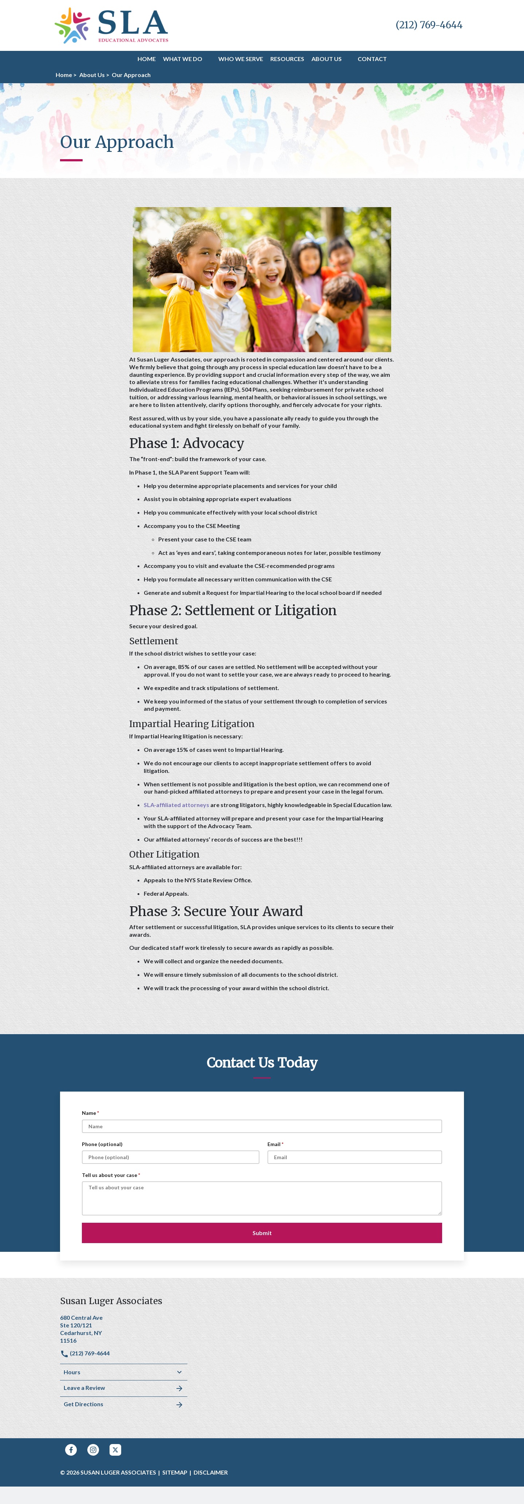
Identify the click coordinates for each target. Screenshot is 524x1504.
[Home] (147, 59)
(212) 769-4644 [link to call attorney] (85, 1353)
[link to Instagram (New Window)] (93, 1450)
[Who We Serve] (240, 59)
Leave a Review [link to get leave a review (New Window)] (124, 1388)
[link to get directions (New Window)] (123, 1328)
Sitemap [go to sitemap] (174, 1472)
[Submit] (262, 1233)
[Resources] (287, 59)
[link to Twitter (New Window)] (115, 1450)
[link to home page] (111, 24)
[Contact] (372, 59)
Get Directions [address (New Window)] (124, 1404)
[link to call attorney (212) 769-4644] (429, 25)
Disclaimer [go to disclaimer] (211, 1472)
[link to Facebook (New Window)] (71, 1450)
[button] (206, 59)
